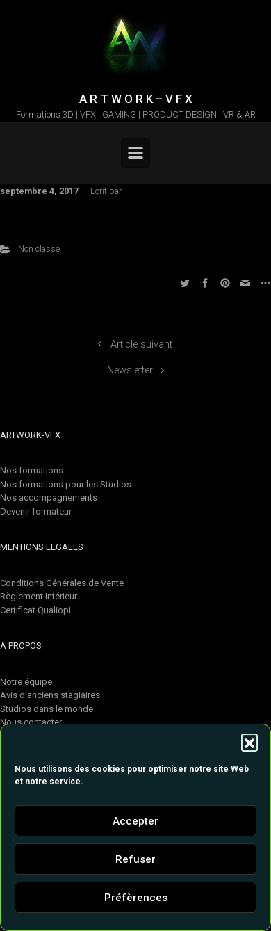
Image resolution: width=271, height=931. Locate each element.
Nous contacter (31, 722)
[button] (249, 742)
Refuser (135, 859)
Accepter (135, 821)
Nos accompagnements (48, 497)
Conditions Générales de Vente (62, 583)
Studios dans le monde (46, 709)
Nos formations (31, 470)
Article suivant (141, 344)
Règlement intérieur (38, 596)
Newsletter (130, 370)
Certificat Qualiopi (35, 610)
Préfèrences (135, 897)
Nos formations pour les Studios (65, 484)
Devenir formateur (36, 511)
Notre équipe (26, 682)
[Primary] (135, 153)
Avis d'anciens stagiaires (50, 695)
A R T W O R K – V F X (135, 99)
